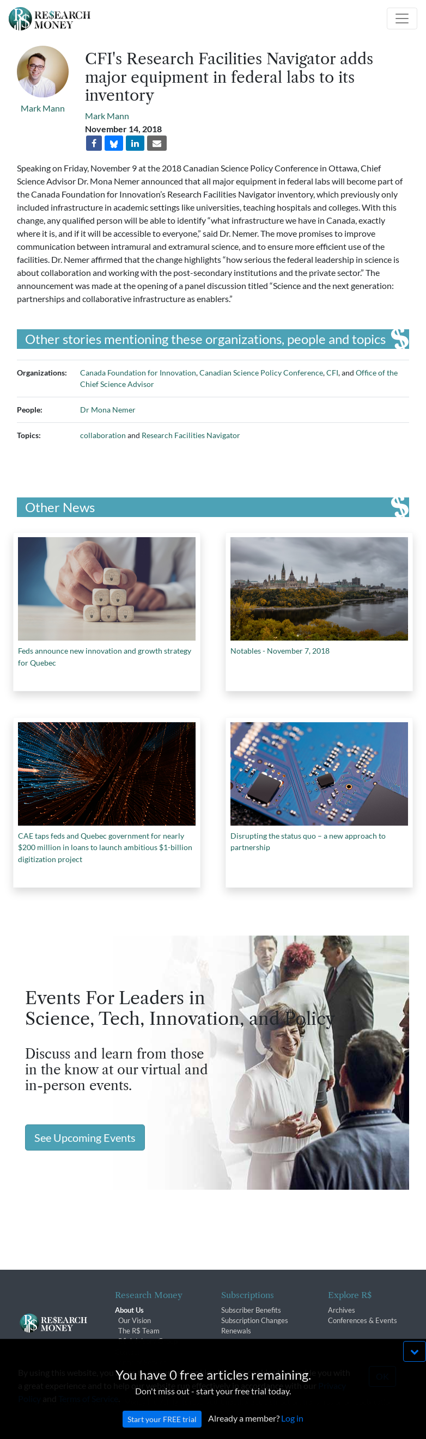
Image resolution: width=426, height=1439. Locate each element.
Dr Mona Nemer (108, 409)
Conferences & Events (362, 1320)
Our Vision (134, 1320)
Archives (341, 1310)
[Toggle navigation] (402, 18)
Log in (292, 1429)
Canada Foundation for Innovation (138, 372)
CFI (332, 372)
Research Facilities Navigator (191, 435)
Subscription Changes (254, 1320)
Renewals (236, 1330)
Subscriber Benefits (251, 1310)
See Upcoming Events (85, 1137)
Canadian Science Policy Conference (261, 372)
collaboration (103, 435)
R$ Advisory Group (148, 1341)
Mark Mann (43, 108)
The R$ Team (139, 1330)
